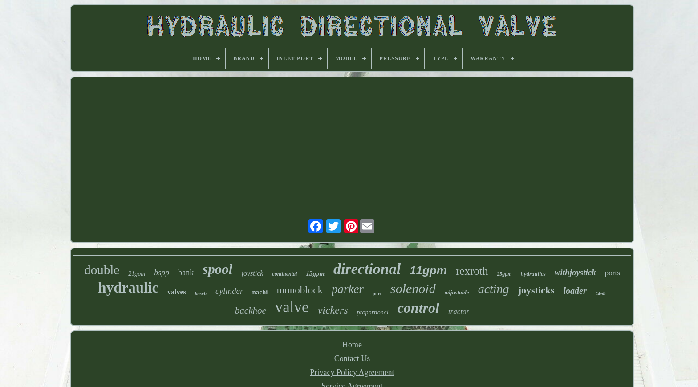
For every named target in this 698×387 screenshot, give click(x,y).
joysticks (536, 290)
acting (493, 289)
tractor (458, 311)
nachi (260, 292)
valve (292, 307)
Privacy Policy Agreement (352, 372)
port (377, 293)
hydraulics (533, 273)
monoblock (299, 290)
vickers (333, 310)
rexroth (472, 271)
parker (348, 289)
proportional (373, 312)
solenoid (413, 288)
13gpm (315, 273)
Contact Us (352, 358)
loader (575, 291)
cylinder (229, 291)
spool (217, 269)
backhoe (250, 310)
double (101, 270)
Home (352, 344)
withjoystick (575, 272)
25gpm (504, 274)
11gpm (428, 270)
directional (367, 269)
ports (612, 273)
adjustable (457, 292)
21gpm (136, 273)
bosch (201, 293)
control (418, 308)
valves (176, 292)
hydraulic (128, 288)
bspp (161, 272)
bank (186, 272)
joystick (252, 273)
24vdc (601, 293)
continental (284, 274)
